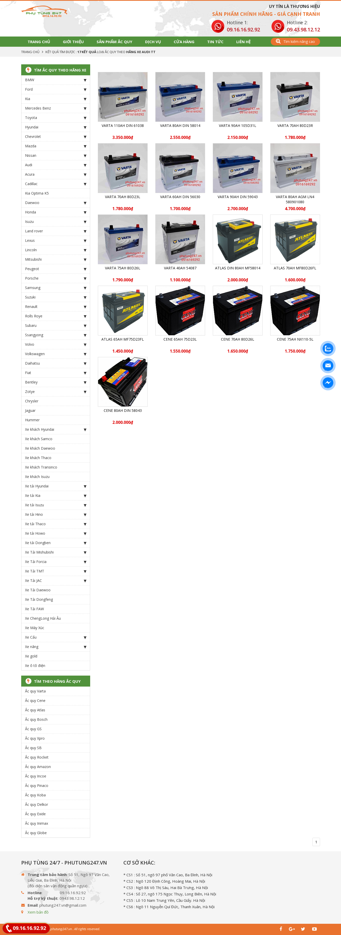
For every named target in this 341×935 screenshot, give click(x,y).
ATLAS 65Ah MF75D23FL (122, 339)
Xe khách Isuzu (37, 476)
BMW (55, 79)
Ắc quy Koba (35, 795)
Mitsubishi (55, 259)
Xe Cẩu (55, 637)
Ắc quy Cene (35, 700)
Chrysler (31, 401)
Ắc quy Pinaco (36, 785)
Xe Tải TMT (55, 571)
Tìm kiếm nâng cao (295, 41)
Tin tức (215, 41)
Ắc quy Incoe (35, 776)
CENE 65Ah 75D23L (180, 339)
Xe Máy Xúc (34, 627)
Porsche (55, 278)
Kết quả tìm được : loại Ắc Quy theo (100, 52)
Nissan (55, 155)
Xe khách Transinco (41, 467)
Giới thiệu (73, 41)
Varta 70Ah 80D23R (295, 125)
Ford (55, 89)
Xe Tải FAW (34, 608)
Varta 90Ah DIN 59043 (238, 196)
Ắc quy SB (33, 747)
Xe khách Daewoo (40, 448)
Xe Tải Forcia (55, 561)
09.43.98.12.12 (303, 29)
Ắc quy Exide (35, 813)
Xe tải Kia (55, 495)
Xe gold (31, 656)
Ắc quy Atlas (35, 710)
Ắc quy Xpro (35, 738)
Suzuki (55, 297)
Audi (55, 164)
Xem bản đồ (38, 912)
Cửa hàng (184, 41)
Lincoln (55, 250)
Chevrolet (55, 136)
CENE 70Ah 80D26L (237, 339)
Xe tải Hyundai (55, 486)
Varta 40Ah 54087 (180, 268)
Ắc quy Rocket (37, 757)
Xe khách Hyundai (55, 429)
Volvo (55, 344)
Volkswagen (55, 353)
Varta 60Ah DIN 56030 (180, 196)
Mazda (55, 146)
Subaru (55, 325)
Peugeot (55, 268)
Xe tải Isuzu (55, 505)
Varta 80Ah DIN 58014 (180, 125)
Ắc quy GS (33, 728)
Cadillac (55, 183)
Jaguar (30, 410)
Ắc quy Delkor (36, 804)
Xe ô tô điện (35, 665)
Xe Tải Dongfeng (39, 599)
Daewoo (55, 202)
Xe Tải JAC (55, 580)
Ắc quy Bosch (36, 719)
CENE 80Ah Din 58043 (123, 410)
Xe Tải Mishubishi (55, 552)
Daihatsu (55, 363)
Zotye (55, 391)
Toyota (55, 117)
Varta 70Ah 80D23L (122, 196)
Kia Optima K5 (37, 193)
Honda (55, 212)
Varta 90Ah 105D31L (237, 125)
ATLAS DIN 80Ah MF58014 (237, 268)
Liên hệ (243, 41)
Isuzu (55, 221)
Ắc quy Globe (36, 832)
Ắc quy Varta (35, 691)
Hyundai (55, 127)
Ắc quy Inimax (36, 823)
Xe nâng (55, 646)
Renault (55, 306)
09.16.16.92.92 (243, 29)
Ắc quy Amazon (38, 766)
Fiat (55, 372)
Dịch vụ (153, 41)
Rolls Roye (55, 316)
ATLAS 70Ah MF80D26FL (295, 268)
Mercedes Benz (55, 108)
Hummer (32, 419)
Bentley (55, 382)
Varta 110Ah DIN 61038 (123, 125)
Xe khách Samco (38, 438)
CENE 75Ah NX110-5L (295, 339)
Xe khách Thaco (38, 457)
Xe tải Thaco (55, 523)
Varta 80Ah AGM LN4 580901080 (295, 199)
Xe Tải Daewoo (38, 590)
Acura (55, 174)
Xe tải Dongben (55, 542)
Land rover (55, 231)
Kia (55, 98)
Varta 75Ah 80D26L (122, 268)
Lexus (55, 240)
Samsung (55, 287)
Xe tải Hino (55, 514)
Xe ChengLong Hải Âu (43, 618)
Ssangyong (55, 335)
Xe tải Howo (55, 533)
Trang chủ (39, 41)
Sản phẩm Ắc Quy (114, 41)
